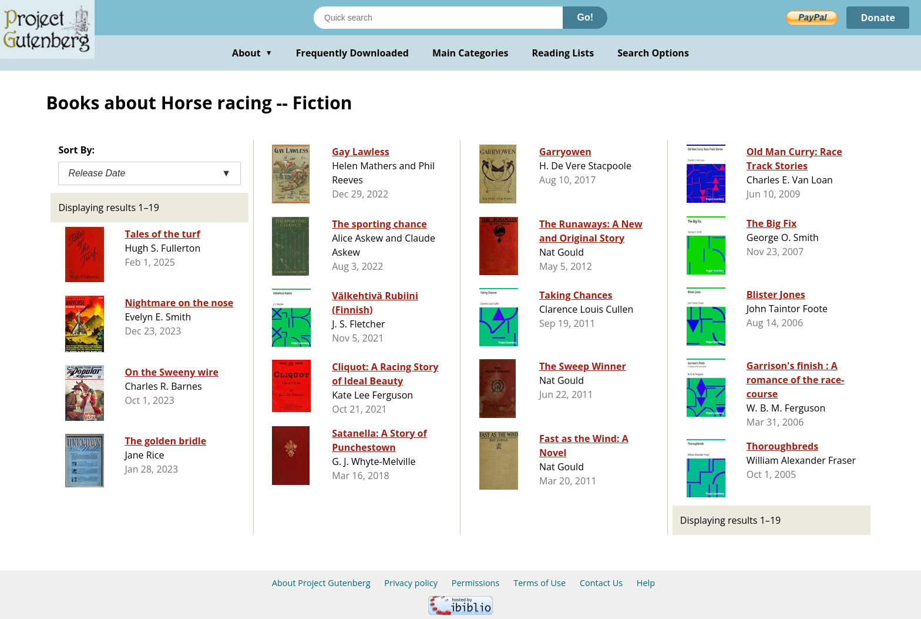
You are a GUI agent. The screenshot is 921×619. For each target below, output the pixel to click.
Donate (878, 17)
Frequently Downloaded (352, 52)
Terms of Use (539, 582)
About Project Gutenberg (321, 582)
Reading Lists (563, 52)
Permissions (476, 582)
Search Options (653, 52)
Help (646, 582)
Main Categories (470, 52)
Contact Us (601, 582)
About (252, 53)
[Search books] (438, 17)
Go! (585, 17)
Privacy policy (411, 582)
